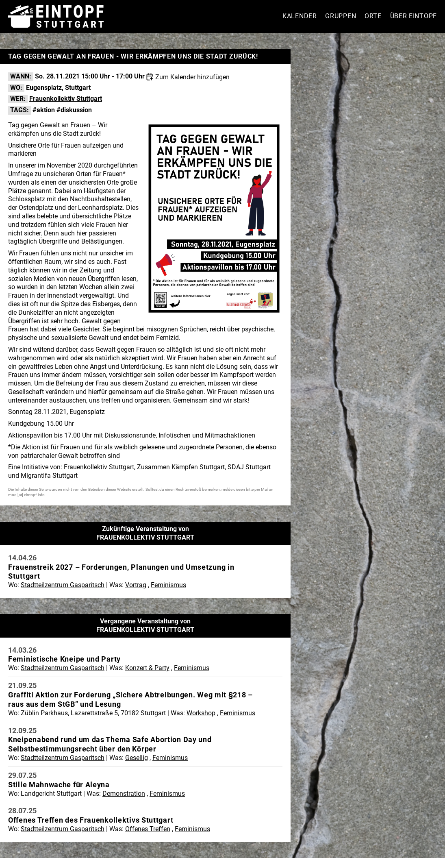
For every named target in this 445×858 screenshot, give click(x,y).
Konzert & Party (147, 668)
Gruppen (340, 16)
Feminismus (168, 585)
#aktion (44, 110)
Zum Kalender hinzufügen (192, 77)
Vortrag (135, 585)
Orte (373, 16)
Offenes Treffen (147, 829)
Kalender (299, 16)
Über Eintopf (413, 16)
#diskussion (74, 110)
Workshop (201, 713)
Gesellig (136, 758)
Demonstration (123, 793)
